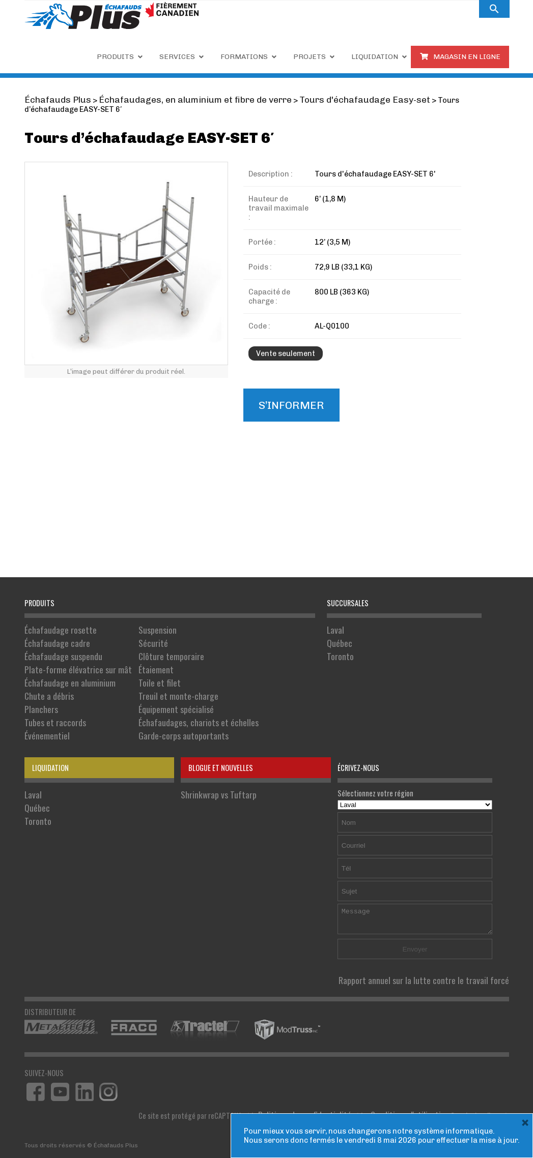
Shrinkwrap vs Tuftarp (213, 770)
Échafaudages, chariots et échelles (173, 703)
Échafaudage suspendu (58, 649)
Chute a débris (45, 681)
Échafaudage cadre (52, 639)
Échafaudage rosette (55, 628)
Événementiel (43, 713)
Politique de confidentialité (323, 1088)
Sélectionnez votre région (415, 775)
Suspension (138, 628)
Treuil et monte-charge (156, 681)
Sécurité (135, 639)
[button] (494, 9)
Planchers (38, 692)
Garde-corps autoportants (161, 713)
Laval (334, 628)
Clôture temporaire (150, 649)
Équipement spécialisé (154, 692)
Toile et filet (139, 671)
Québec (338, 639)
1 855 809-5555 (242, 8)
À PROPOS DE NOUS (366, 9)
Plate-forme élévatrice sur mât (70, 660)
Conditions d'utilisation (415, 1088)
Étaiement (137, 660)
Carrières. (305, 9)
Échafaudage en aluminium (63, 671)
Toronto (338, 649)
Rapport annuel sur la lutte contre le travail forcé (437, 956)
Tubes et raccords (50, 703)
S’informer (286, 393)
